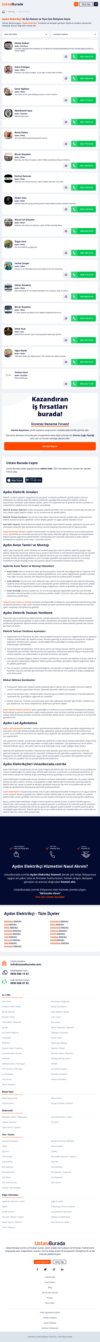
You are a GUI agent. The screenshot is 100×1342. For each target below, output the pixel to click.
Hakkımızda (50, 1277)
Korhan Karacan (23, 176)
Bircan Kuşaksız (23, 307)
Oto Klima (6, 1177)
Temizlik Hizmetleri (59, 1074)
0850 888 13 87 (19, 973)
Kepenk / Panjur (58, 1048)
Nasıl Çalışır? (50, 1282)
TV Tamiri (55, 1122)
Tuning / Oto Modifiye (11, 1187)
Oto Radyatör (57, 1177)
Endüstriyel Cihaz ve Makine (63, 1206)
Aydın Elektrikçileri (11, 791)
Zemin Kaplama (8, 1084)
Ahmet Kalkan (22, 43)
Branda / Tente (8, 1017)
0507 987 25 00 (86, 340)
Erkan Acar (20, 328)
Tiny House (7, 1079)
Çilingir (5, 1027)
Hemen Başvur (50, 446)
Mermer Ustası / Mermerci (62, 1053)
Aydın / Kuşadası (21, 114)
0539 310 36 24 (86, 318)
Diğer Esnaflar (57, 1201)
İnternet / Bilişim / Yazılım (13, 1217)
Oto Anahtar (7, 1161)
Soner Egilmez (22, 88)
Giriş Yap (86, 4)
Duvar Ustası (56, 1037)
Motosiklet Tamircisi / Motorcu (64, 1156)
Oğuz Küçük (21, 350)
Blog (50, 1287)
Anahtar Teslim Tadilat (11, 1006)
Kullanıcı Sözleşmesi (50, 1328)
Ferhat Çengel (22, 263)
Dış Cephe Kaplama (10, 1032)
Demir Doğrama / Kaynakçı (62, 1027)
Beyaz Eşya (7, 1091)
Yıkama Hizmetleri (59, 1079)
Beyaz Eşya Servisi (9, 1098)
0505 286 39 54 (86, 253)
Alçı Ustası (6, 1001)
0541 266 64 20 (86, 165)
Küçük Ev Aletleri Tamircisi (62, 1103)
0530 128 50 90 (86, 209)
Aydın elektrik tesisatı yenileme (17, 709)
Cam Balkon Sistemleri (11, 1022)
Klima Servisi (56, 1098)
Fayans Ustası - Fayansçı (12, 1048)
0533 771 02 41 (86, 100)
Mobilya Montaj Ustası (60, 1058)
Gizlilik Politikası (50, 1317)
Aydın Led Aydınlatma (13, 728)
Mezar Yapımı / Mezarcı (12, 1222)
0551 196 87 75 (86, 122)
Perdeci (54, 1063)
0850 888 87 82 (19, 983)
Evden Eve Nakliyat (59, 1043)
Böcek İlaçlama (8, 1012)
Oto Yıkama (56, 1182)
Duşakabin (6, 1037)
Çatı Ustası (55, 1022)
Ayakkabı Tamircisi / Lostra (13, 1201)
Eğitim (5, 1206)
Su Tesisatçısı (7, 1074)
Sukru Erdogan (22, 67)
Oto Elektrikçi (56, 1167)
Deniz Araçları (57, 1146)
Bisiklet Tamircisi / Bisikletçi (62, 1141)
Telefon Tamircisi (9, 1122)
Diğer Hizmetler (10, 1194)
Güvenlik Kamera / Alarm (61, 1117)
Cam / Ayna (56, 1017)
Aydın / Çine (19, 332)
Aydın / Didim (20, 70)
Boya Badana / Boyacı (60, 1012)
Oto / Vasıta (8, 1134)
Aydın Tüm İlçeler (25, 34)
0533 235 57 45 (86, 56)
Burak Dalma (21, 132)
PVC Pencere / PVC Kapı (12, 1069)
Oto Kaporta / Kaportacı (61, 1172)
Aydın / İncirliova (21, 46)
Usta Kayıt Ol (42, 1261)
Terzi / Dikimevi (8, 1227)
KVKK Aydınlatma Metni (50, 1312)
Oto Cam (55, 1161)
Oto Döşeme (7, 1167)
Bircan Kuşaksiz (23, 154)
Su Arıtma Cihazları (59, 1069)
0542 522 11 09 (86, 384)
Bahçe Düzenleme (58, 1006)
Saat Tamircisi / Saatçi (60, 1222)
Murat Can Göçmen (25, 219)
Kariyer (50, 1298)
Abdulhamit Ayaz (23, 110)
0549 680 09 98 (86, 296)
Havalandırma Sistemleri (61, 1211)
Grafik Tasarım (8, 1211)
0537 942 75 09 (86, 362)
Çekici (4, 1146)
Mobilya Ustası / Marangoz (13, 1063)
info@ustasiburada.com (25, 964)
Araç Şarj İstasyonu (10, 1141)
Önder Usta (20, 197)
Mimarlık (6, 1058)
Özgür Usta (20, 241)
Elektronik (7, 1110)
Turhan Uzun (21, 372)
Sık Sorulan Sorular (50, 1292)
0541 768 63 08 (86, 78)
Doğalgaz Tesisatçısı (59, 1032)
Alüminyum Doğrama (60, 1001)
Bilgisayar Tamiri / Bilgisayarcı (14, 1117)
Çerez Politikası (50, 1323)
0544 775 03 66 (86, 144)
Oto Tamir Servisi (9, 1182)
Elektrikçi (11, 12)
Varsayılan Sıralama (74, 34)
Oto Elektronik (8, 1172)
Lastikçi (54, 1151)
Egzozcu (5, 1151)
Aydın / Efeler (20, 92)
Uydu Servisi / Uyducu (11, 1127)
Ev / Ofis (6, 995)
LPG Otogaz (7, 1156)
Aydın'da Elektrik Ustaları (14, 531)
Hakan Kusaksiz (23, 285)
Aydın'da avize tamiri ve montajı (17, 602)
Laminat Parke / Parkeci (12, 1053)
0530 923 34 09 (86, 231)
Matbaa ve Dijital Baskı (60, 1217)
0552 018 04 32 (86, 187)
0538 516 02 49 (86, 274)
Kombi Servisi (8, 1103)
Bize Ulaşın (50, 1303)
